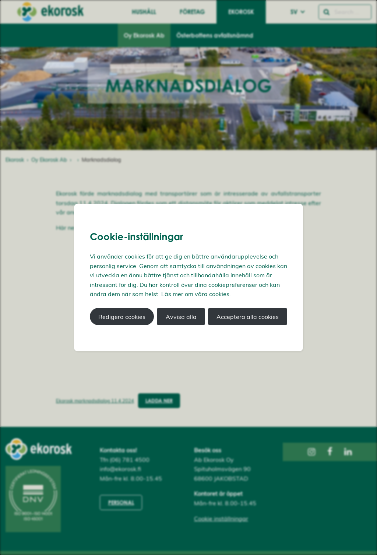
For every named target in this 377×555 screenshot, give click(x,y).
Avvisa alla (181, 316)
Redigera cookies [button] (121, 316)
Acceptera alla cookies (247, 316)
